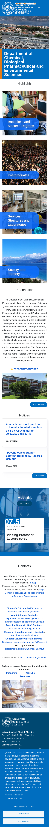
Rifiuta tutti (24, 814)
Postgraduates (24, 162)
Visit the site (38, 404)
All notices (39, 476)
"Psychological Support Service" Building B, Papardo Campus (24, 455)
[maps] (32, 582)
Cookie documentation (13, 798)
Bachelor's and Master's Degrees (24, 113)
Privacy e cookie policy (14, 795)
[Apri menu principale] (44, 7)
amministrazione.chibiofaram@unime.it (24, 621)
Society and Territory (24, 261)
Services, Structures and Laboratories (24, 211)
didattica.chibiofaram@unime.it (24, 628)
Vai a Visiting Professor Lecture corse (24, 530)
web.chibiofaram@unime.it (33, 657)
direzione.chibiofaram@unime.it (24, 611)
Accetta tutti (23, 821)
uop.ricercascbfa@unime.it (24, 635)
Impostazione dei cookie (23, 806)
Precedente (21, 514)
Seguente (28, 514)
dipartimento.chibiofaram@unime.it (24, 618)
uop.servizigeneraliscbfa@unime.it (30, 642)
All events (24, 503)
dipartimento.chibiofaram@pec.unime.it (24, 649)
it (39, 8)
